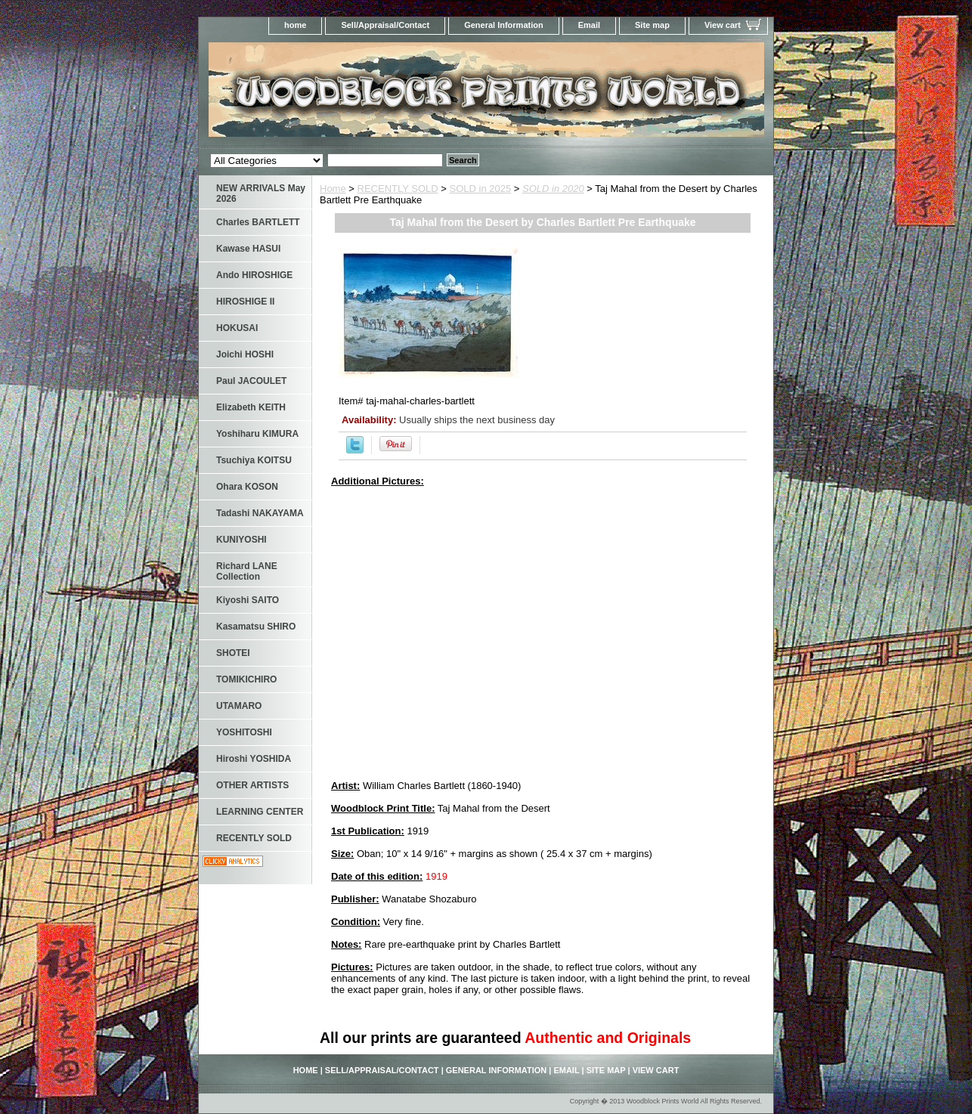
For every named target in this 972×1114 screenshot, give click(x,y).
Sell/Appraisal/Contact (385, 24)
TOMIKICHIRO (246, 679)
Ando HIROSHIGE (254, 275)
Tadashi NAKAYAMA (260, 513)
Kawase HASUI (248, 248)
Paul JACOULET (251, 381)
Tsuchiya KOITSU (254, 460)
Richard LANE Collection (246, 571)
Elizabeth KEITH (251, 407)
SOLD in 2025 (481, 188)
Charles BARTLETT (258, 222)
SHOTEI (233, 653)
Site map (652, 24)
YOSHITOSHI (244, 732)
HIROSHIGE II (245, 301)
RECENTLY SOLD (398, 188)
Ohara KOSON (247, 486)
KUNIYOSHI (241, 539)
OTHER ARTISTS (252, 785)
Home (333, 188)
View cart (722, 24)
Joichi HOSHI (245, 354)
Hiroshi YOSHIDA (253, 758)
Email (589, 24)
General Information (503, 24)
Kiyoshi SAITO (247, 600)
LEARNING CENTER (259, 811)
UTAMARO (239, 706)
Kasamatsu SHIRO (256, 626)
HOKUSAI (237, 328)
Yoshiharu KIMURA (257, 434)
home (295, 24)
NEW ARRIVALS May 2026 (260, 193)
